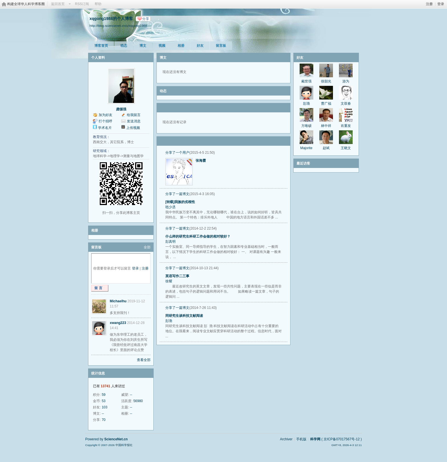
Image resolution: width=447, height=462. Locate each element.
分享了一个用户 (177, 153)
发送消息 (134, 121)
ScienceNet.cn (116, 439)
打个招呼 (105, 121)
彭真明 (170, 242)
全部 (147, 247)
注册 (429, 4)
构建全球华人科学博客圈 (26, 4)
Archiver (286, 439)
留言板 (221, 46)
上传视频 (133, 128)
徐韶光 (326, 81)
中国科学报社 (124, 445)
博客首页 (101, 46)
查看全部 (144, 360)
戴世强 (306, 81)
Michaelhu (118, 301)
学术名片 (105, 128)
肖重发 (346, 126)
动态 (123, 46)
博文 (142, 46)
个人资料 (98, 58)
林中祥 (326, 126)
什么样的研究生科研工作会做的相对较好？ (197, 236)
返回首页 (58, 4)
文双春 (346, 104)
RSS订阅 (82, 4)
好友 (200, 46)
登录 (440, 4)
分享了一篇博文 (177, 194)
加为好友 (105, 115)
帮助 (98, 4)
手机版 (301, 439)
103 (104, 407)
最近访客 (303, 163)
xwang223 (118, 323)
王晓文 (346, 148)
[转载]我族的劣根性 (180, 202)
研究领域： (101, 151)
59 (103, 395)
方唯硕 (306, 126)
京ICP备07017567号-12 (342, 439)
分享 (145, 19)
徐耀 (168, 281)
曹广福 (326, 104)
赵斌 (326, 148)
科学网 (315, 439)
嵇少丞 (170, 207)
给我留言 (134, 115)
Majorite (306, 148)
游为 (345, 81)
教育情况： (101, 137)
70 (103, 420)
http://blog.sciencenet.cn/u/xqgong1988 (118, 25)
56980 (138, 401)
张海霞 (201, 161)
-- (131, 395)
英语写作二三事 (177, 276)
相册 (181, 46)
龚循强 (121, 109)
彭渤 (168, 321)
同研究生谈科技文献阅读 (184, 316)
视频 (162, 46)
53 (103, 401)
